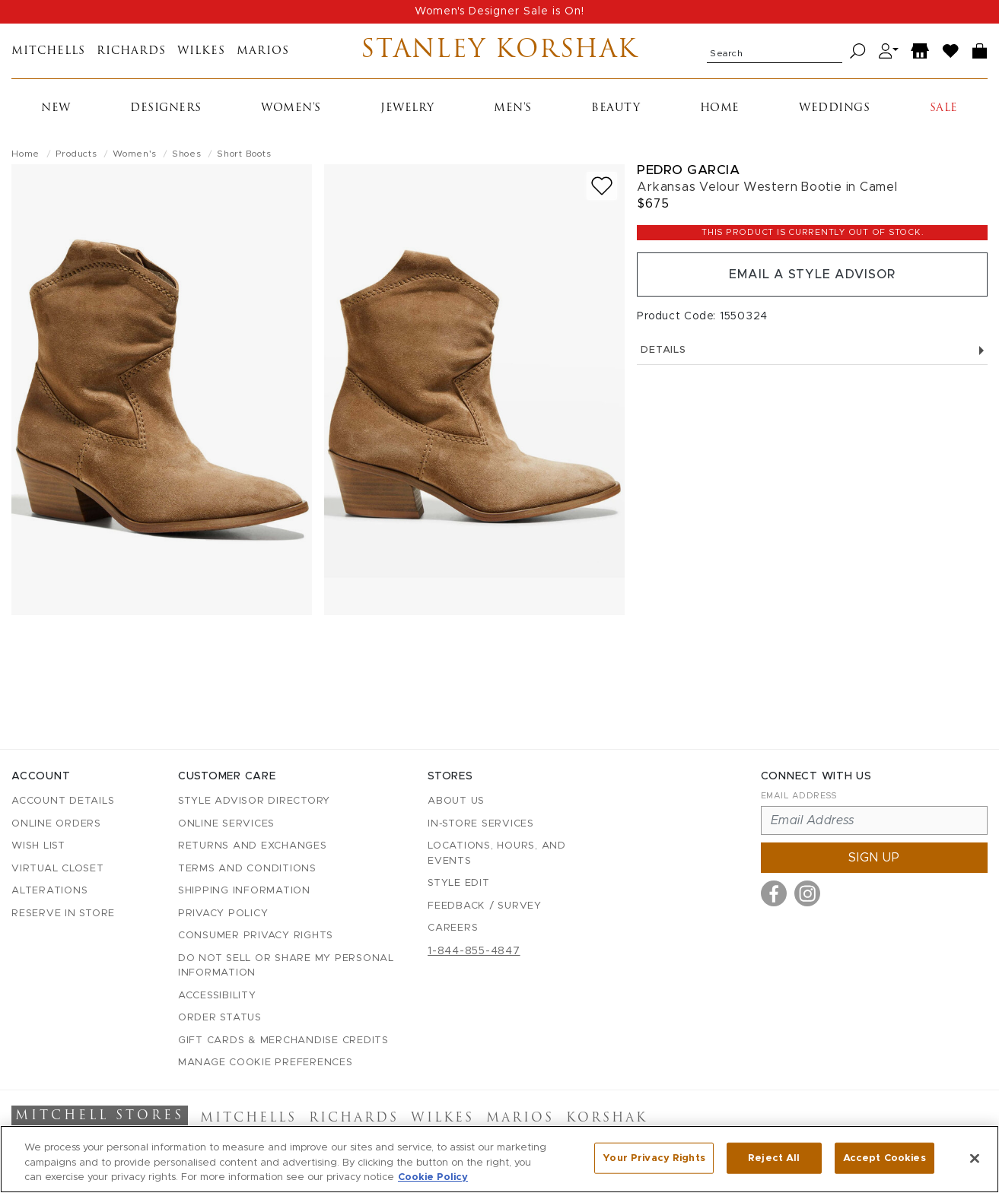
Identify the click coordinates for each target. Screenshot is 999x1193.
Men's (513, 108)
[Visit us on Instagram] (807, 893)
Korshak (606, 1118)
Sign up (874, 858)
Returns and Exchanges (252, 846)
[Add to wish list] (602, 186)
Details (812, 350)
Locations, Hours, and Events (497, 853)
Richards (131, 51)
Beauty (615, 108)
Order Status (220, 1018)
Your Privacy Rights (654, 1158)
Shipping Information (244, 891)
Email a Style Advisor (812, 274)
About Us (456, 801)
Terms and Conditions (247, 869)
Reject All (774, 1158)
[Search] (858, 51)
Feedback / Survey (485, 906)
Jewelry (407, 108)
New (56, 108)
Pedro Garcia (688, 169)
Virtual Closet (57, 869)
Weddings (834, 108)
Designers (166, 108)
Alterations (49, 891)
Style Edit (459, 883)
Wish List (38, 846)
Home (720, 108)
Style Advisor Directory (254, 801)
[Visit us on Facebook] (774, 893)
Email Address (799, 796)
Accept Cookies (884, 1158)
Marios (263, 51)
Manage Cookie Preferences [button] (265, 1063)
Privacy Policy (223, 914)
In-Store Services (481, 824)
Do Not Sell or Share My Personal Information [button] (286, 966)
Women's (291, 108)
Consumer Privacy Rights (255, 936)
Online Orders (56, 824)
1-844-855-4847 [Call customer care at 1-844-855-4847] (474, 951)
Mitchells (48, 51)
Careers (453, 928)
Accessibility (217, 996)
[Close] (974, 1158)
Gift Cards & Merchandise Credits (283, 1040)
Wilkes (201, 51)
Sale (944, 108)
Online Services (226, 824)
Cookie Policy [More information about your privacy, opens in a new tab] (433, 1177)
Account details (62, 801)
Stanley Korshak (499, 51)
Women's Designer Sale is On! (499, 11)
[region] (499, 1159)
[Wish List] (951, 51)
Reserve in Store (63, 914)
